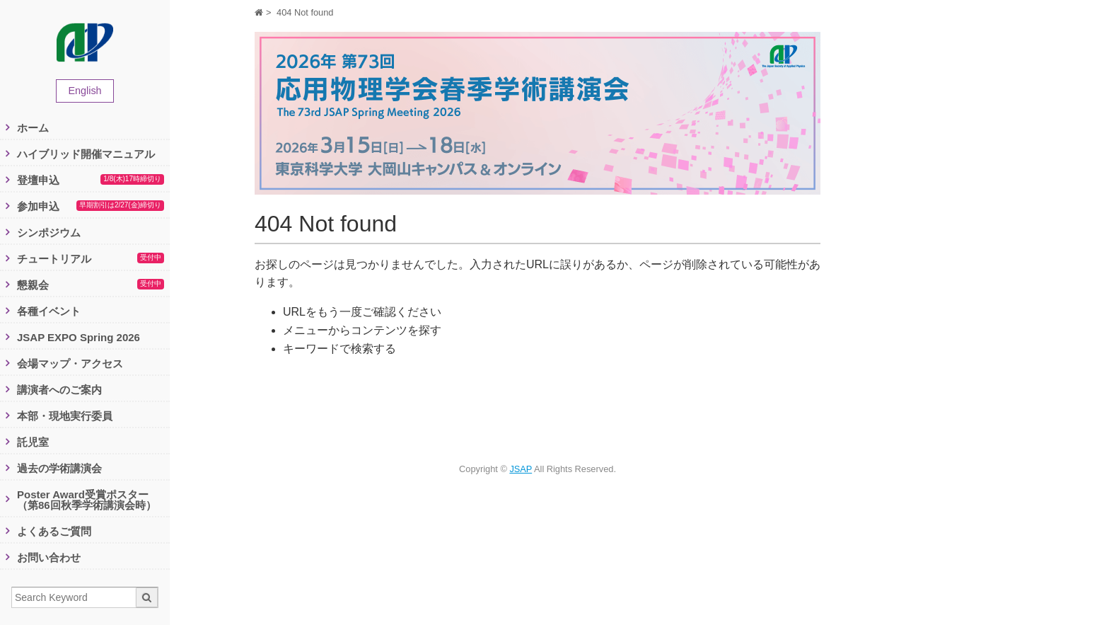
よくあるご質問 (54, 531)
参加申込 (90, 206)
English (84, 90)
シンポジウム (49, 233)
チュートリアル (90, 259)
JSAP (520, 469)
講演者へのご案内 (59, 390)
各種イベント (49, 311)
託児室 (33, 442)
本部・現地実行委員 (64, 416)
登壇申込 (90, 180)
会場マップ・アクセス (70, 363)
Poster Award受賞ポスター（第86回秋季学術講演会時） (86, 499)
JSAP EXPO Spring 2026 (78, 337)
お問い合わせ (49, 557)
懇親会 (90, 285)
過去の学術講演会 (59, 468)
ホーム (33, 128)
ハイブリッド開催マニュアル (86, 154)
